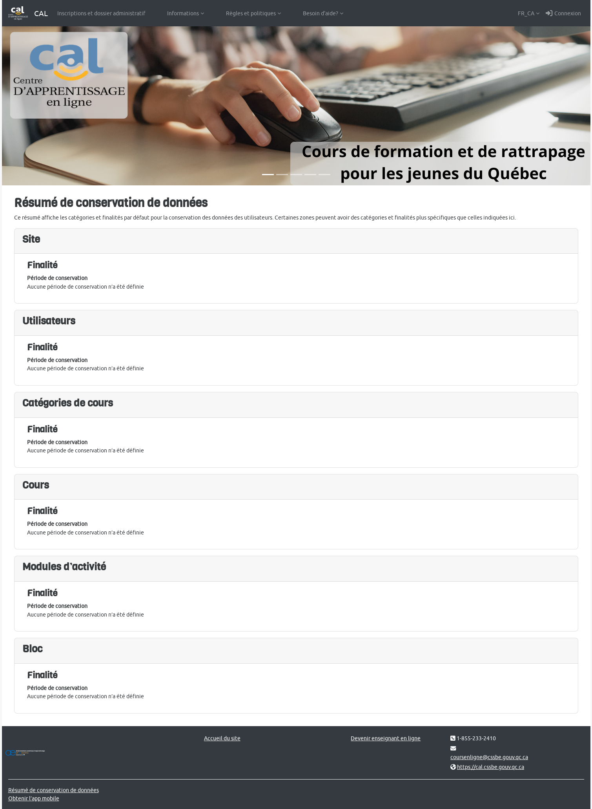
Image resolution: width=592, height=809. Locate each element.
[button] (529, 13)
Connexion (563, 13)
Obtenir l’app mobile (33, 798)
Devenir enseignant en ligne (386, 738)
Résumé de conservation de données (53, 790)
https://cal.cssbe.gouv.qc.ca (490, 766)
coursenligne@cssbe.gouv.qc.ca (489, 757)
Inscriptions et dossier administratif (101, 13)
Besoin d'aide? (320, 13)
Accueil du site (222, 738)
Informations (183, 13)
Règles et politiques (251, 13)
